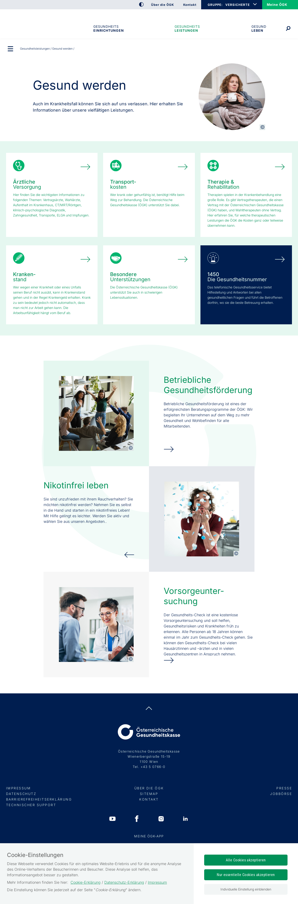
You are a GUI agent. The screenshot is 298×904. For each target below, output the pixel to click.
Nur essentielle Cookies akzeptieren (246, 875)
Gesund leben (258, 28)
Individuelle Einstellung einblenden (245, 889)
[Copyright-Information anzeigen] (262, 127)
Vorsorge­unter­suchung (194, 596)
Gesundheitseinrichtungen (108, 28)
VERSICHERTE (237, 5)
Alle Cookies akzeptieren (246, 860)
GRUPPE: (215, 5)
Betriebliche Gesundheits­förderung (208, 385)
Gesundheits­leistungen (187, 28)
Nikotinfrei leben (76, 485)
